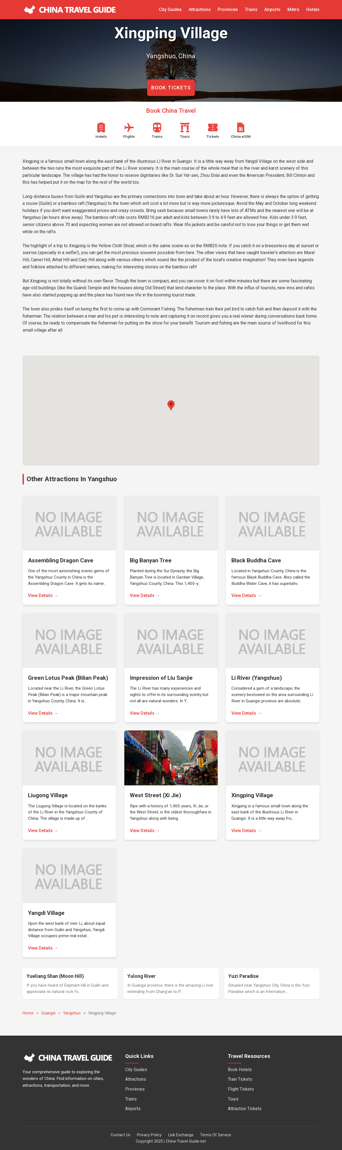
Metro (293, 9)
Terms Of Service (215, 1135)
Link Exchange (181, 1135)
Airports (272, 9)
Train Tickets (240, 1079)
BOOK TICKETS (171, 87)
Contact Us (120, 1135)
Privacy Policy (149, 1135)
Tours (233, 1099)
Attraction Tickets (245, 1108)
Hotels (312, 9)
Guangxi (48, 1013)
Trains (251, 9)
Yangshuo (72, 1013)
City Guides (170, 9)
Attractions (200, 9)
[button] (171, 405)
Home (28, 1013)
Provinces (228, 9)
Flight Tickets (241, 1089)
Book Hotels (240, 1069)
